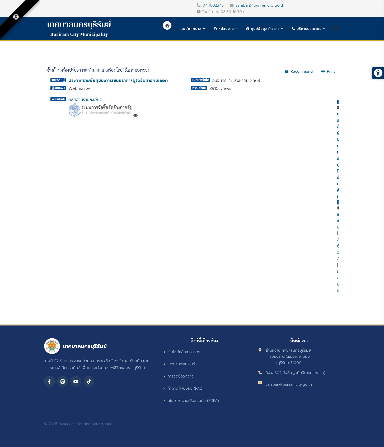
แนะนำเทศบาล (191, 28)
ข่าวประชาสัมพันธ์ (179, 364)
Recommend (299, 71)
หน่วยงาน (224, 28)
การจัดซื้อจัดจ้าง (178, 376)
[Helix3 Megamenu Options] (336, 28)
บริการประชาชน (307, 28)
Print (328, 71)
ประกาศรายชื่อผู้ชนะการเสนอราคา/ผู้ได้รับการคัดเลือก (118, 80)
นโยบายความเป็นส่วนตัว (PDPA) (191, 400)
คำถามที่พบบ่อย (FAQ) (183, 388)
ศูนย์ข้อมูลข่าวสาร (263, 28)
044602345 (213, 5)
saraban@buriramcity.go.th (260, 5)
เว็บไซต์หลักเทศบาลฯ (181, 352)
